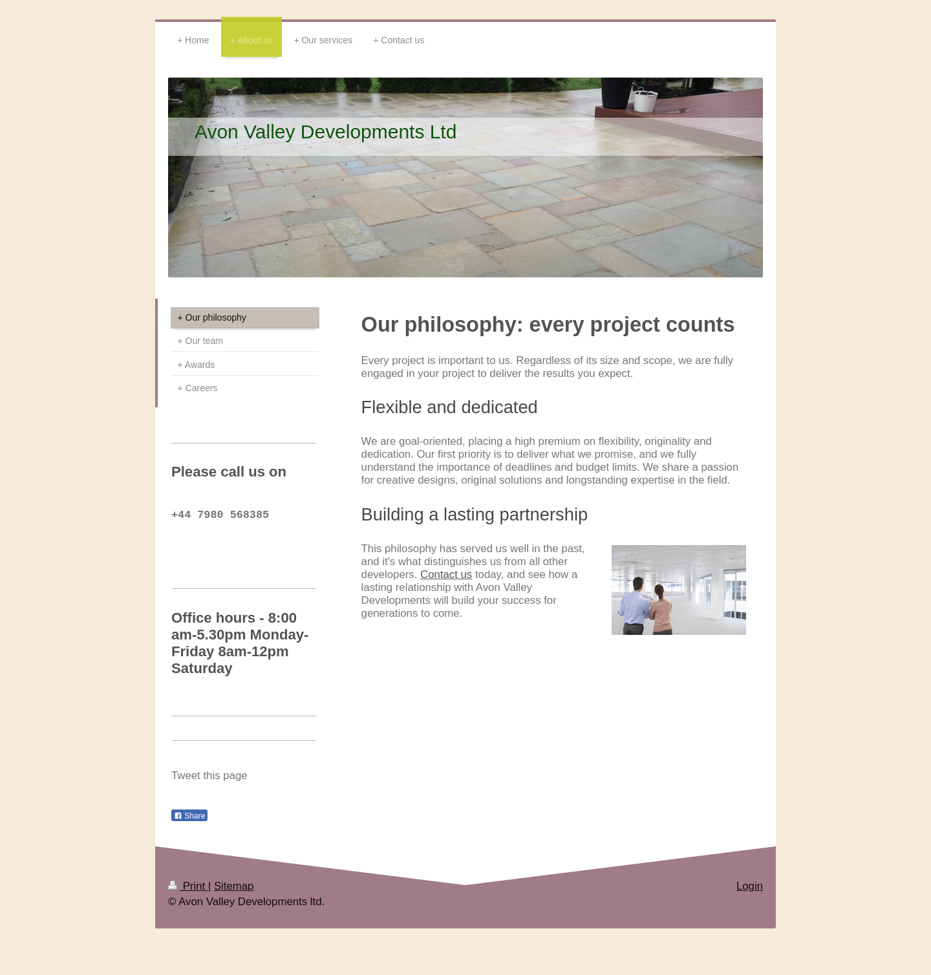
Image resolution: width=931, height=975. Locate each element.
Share (189, 823)
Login (749, 894)
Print (188, 894)
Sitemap (234, 894)
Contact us (446, 574)
